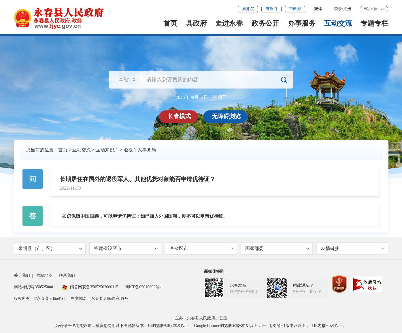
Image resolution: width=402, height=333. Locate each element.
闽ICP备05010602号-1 (144, 287)
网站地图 (44, 275)
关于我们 (22, 275)
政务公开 (265, 23)
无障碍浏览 (226, 116)
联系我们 (67, 275)
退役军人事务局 (140, 149)
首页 (170, 23)
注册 (347, 9)
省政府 (271, 9)
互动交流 (338, 23)
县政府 (196, 23)
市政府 (295, 9)
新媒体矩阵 (214, 271)
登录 (338, 9)
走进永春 (229, 23)
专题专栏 (374, 23)
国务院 (248, 9)
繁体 (318, 9)
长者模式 (179, 116)
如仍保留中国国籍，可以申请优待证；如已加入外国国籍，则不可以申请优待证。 (145, 216)
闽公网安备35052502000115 (90, 287)
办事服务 (302, 23)
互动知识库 (107, 149)
